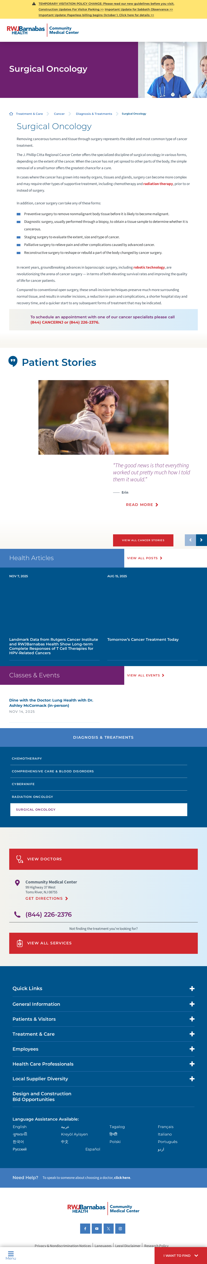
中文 (64, 1141)
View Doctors (39, 859)
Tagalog (117, 1127)
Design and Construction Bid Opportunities (42, 1096)
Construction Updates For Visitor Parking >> (71, 9)
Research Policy (156, 1245)
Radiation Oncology (32, 797)
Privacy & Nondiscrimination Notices (63, 1245)
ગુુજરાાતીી (20, 1134)
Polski (115, 1141)
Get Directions (44, 898)
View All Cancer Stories (143, 540)
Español (92, 1149)
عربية (65, 1127)
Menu (10, 1255)
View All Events (143, 675)
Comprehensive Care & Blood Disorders (53, 771)
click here (122, 1177)
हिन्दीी (113, 1134)
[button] (181, 1255)
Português (167, 1141)
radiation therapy (158, 184)
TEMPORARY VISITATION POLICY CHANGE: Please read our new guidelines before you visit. (106, 3)
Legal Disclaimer (127, 1245)
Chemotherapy (27, 758)
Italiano (165, 1134)
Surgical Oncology (36, 809)
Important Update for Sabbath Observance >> (139, 9)
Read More (139, 504)
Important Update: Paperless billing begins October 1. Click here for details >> (96, 15)
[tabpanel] (103, 417)
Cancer (59, 113)
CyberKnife (23, 784)
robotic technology (149, 267)
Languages (103, 1245)
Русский (20, 1149)
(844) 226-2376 (48, 914)
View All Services (44, 943)
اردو (161, 1149)
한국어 (18, 1141)
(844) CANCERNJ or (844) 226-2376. (65, 322)
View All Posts (142, 558)
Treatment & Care (29, 113)
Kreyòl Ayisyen (74, 1134)
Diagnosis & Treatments (94, 113)
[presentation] (160, 487)
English (20, 1127)
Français (165, 1127)
